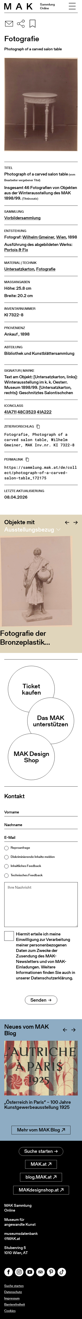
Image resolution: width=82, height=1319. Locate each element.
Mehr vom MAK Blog (41, 1130)
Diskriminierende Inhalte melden (33, 856)
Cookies (10, 1310)
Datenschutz (13, 1292)
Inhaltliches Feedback (26, 865)
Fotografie (45, 269)
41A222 (44, 412)
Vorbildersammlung (22, 218)
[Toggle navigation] (72, 6)
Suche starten (41, 1151)
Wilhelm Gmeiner (38, 237)
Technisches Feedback (27, 875)
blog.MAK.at (41, 1177)
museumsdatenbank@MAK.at (21, 1236)
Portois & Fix (16, 249)
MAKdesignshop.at (41, 1190)
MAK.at (41, 1164)
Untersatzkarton (19, 269)
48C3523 (26, 412)
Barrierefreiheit (14, 1304)
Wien (61, 237)
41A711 (10, 412)
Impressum (12, 1298)
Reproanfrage (20, 847)
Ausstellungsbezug (29, 529)
